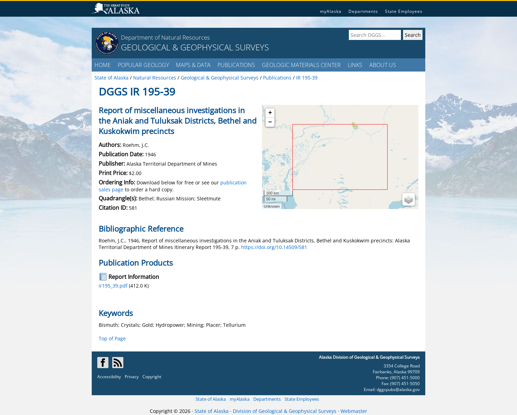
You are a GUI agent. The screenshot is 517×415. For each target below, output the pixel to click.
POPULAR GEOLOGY (143, 65)
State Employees (403, 11)
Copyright (151, 377)
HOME (103, 65)
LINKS (355, 65)
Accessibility (109, 377)
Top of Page (112, 338)
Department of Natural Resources (165, 37)
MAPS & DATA (193, 65)
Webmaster (353, 411)
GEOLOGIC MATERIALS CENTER (301, 65)
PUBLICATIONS (236, 65)
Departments (363, 11)
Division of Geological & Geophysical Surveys (284, 411)
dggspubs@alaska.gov (398, 389)
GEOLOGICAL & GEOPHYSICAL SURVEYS (195, 47)
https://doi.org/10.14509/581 (274, 247)
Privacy (132, 377)
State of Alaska (211, 399)
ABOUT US (382, 65)
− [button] (270, 122)
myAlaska (331, 11)
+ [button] (270, 113)
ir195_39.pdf (113, 285)
